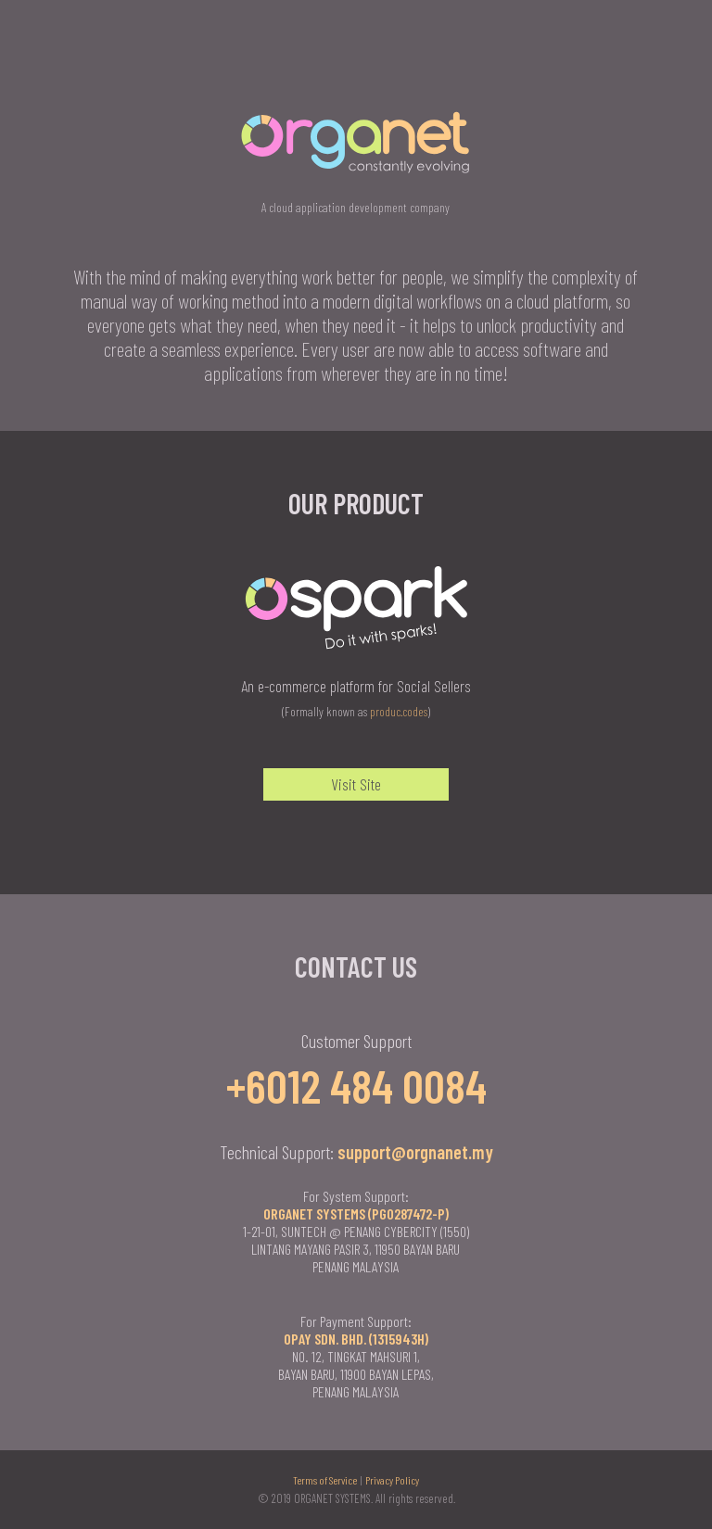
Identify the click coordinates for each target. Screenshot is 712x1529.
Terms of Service (325, 1479)
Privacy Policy (392, 1479)
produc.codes (398, 711)
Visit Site (356, 784)
